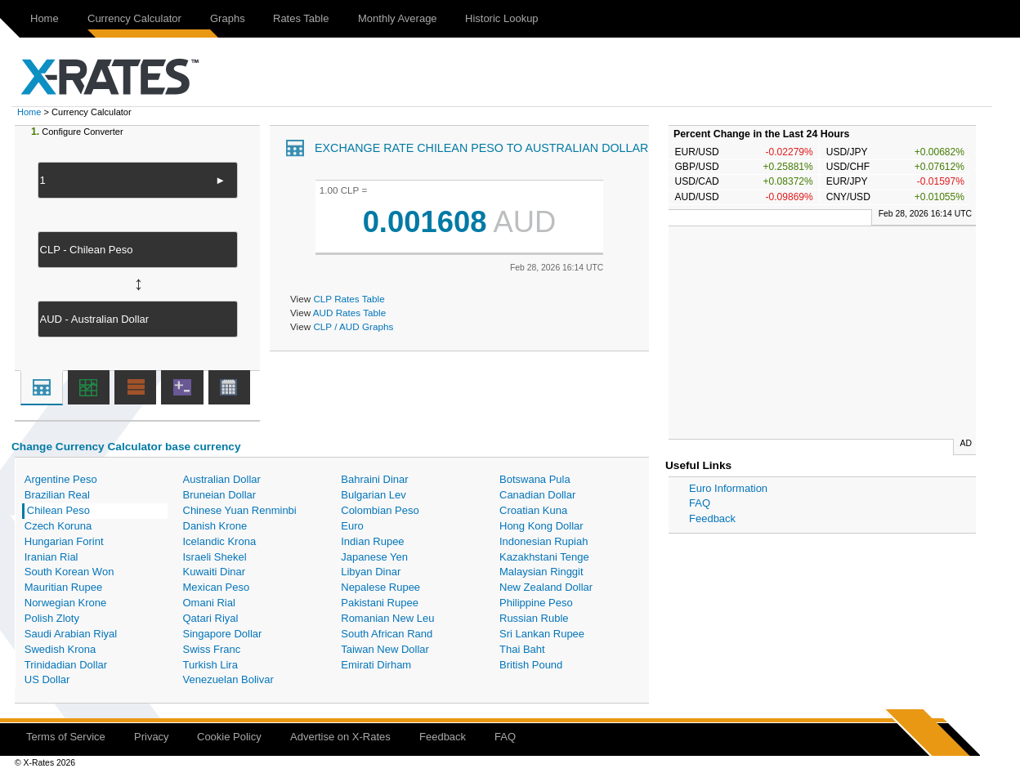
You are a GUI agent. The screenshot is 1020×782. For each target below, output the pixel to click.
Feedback (712, 518)
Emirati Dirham (376, 665)
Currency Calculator (134, 18)
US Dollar (47, 679)
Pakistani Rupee (379, 603)
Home (44, 18)
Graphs (227, 18)
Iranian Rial (51, 557)
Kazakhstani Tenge (544, 557)
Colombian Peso (379, 510)
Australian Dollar (222, 479)
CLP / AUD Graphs (353, 326)
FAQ (699, 503)
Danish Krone (215, 526)
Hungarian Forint (64, 541)
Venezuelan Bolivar (228, 679)
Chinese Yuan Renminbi (240, 510)
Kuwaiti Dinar (214, 571)
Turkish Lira (210, 665)
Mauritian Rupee (63, 587)
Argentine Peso (61, 479)
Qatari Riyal (211, 618)
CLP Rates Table (348, 298)
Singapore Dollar (222, 634)
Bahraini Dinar (374, 479)
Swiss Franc (212, 649)
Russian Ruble (534, 618)
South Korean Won (69, 571)
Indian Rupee (372, 541)
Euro (352, 526)
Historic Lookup (502, 18)
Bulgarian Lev (373, 495)
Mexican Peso (216, 587)
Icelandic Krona (220, 541)
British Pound (530, 665)
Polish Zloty (52, 618)
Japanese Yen (374, 557)
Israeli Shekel (215, 557)
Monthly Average (397, 18)
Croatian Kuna (533, 510)
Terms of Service (65, 737)
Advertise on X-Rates (340, 737)
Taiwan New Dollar (385, 649)
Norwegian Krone (65, 603)
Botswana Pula (534, 479)
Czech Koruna (58, 526)
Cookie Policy (229, 737)
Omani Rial (209, 603)
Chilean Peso (58, 510)
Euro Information (728, 488)
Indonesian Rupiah (543, 541)
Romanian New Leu (387, 618)
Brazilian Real (57, 495)
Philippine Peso (536, 603)
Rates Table (301, 18)
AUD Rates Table (349, 312)
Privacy (151, 737)
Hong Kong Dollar (541, 526)
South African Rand (386, 634)
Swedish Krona (60, 649)
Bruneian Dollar (220, 495)
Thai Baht (522, 649)
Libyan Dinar (370, 571)
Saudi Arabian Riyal (71, 634)
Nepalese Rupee (380, 587)
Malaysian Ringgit (541, 571)
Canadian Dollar (537, 495)
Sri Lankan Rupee (541, 634)
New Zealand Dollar (546, 587)
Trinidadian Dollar (66, 665)
